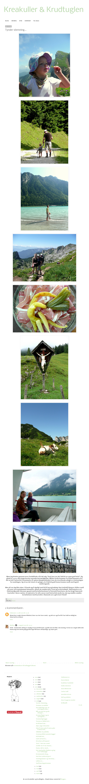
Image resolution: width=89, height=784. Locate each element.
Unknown (13, 613)
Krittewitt (64, 703)
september (40, 696)
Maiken (12, 625)
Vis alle (80, 705)
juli (37, 701)
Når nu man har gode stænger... (42, 712)
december (39, 689)
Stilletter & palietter (42, 732)
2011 (36, 684)
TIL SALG (36, 21)
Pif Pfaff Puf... (40, 736)
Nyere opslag (10, 662)
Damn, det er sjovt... (42, 748)
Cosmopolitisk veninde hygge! (45, 734)
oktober (39, 694)
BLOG (7, 21)
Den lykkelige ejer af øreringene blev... (42, 708)
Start (44, 662)
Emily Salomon (66, 685)
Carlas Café (64, 691)
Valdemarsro (65, 677)
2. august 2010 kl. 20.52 (25, 625)
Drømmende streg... (42, 754)
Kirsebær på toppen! (42, 741)
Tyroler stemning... (42, 703)
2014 (36, 677)
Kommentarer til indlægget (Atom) (24, 665)
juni (37, 766)
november (39, 691)
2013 (36, 679)
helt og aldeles (66, 697)
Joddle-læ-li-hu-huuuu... (44, 745)
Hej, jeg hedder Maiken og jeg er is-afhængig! (45, 751)
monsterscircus (66, 694)
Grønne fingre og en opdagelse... (42, 716)
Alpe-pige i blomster (42, 726)
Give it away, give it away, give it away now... (45, 729)
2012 (36, 682)
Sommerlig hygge (41, 719)
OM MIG (14, 21)
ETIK (20, 21)
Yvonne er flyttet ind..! (43, 721)
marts (38, 773)
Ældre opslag (79, 662)
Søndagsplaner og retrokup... (45, 758)
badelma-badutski (67, 683)
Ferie (13, 601)
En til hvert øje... (41, 723)
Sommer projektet (42, 705)
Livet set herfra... (41, 738)
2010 (36, 687)
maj (37, 768)
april (38, 771)
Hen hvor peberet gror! (43, 756)
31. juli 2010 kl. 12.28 (23, 613)
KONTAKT (28, 21)
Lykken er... (39, 761)
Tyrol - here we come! (43, 743)
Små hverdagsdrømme (43, 763)
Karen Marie (65, 680)
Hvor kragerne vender (68, 700)
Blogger (63, 779)
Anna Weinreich (66, 688)
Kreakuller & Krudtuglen (44, 10)
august (38, 698)
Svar (11, 619)
